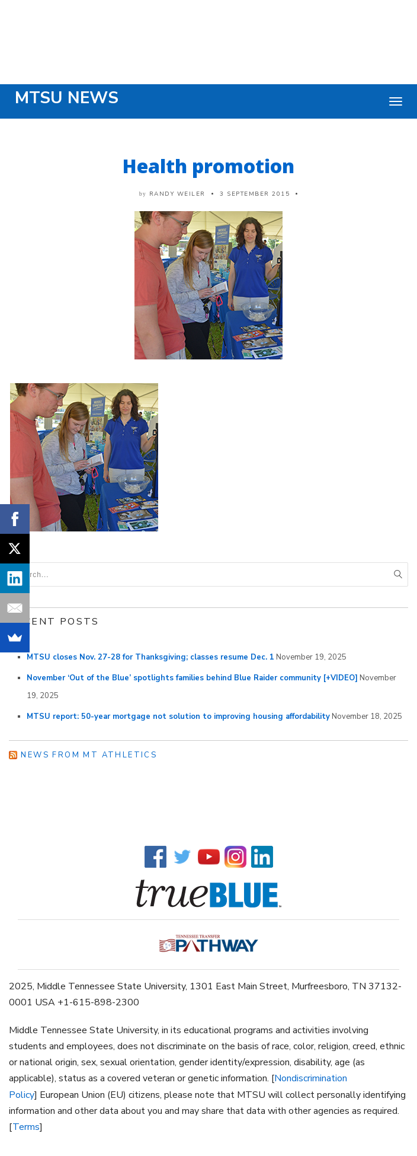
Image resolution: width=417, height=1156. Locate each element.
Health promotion (208, 166)
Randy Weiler (177, 194)
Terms (26, 1126)
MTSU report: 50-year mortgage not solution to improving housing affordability (178, 716)
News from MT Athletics (89, 755)
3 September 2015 (255, 194)
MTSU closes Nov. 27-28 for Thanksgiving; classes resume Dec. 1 (150, 657)
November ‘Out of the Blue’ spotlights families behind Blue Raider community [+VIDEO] (192, 678)
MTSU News (66, 98)
